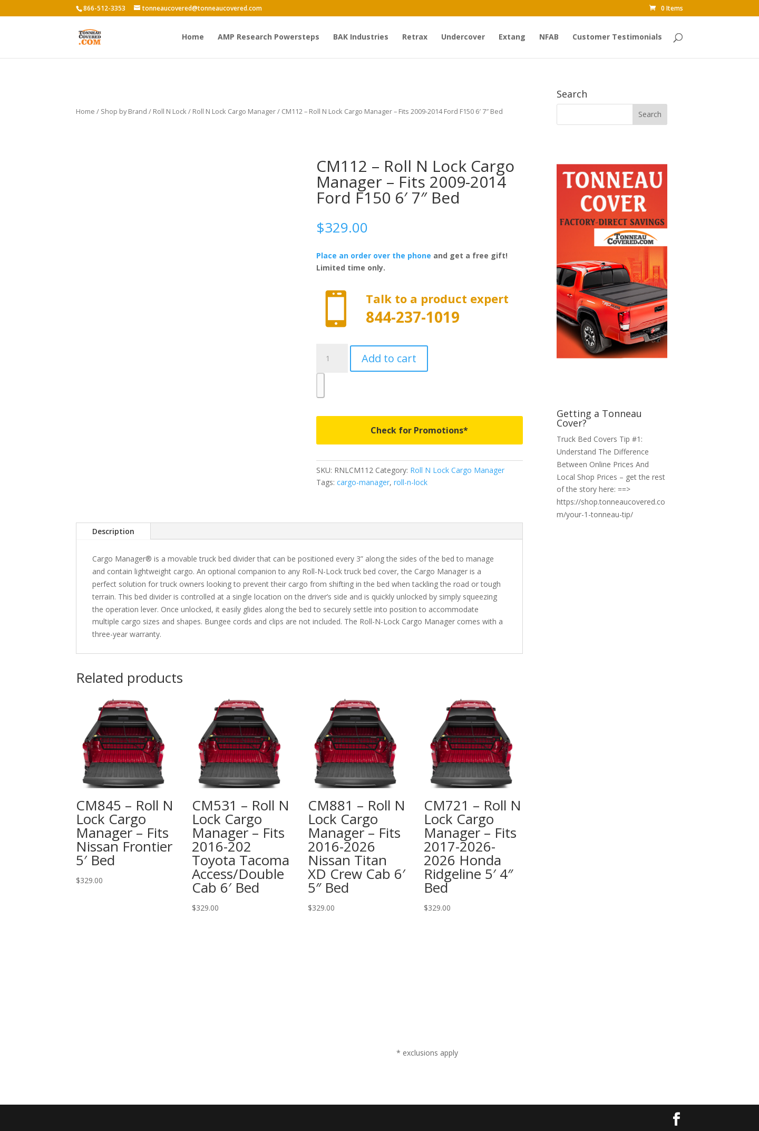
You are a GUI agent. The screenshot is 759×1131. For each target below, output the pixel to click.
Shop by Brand (124, 111)
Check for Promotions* (419, 430)
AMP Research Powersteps (268, 37)
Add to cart (389, 358)
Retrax (414, 37)
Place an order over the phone (373, 255)
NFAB (549, 37)
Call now (419, 309)
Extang (512, 37)
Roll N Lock (170, 111)
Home (193, 37)
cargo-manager (363, 482)
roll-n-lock (410, 482)
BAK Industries (360, 37)
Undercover (463, 37)
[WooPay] (320, 385)
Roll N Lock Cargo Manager (234, 111)
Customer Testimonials (617, 37)
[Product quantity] (332, 358)
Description (113, 531)
